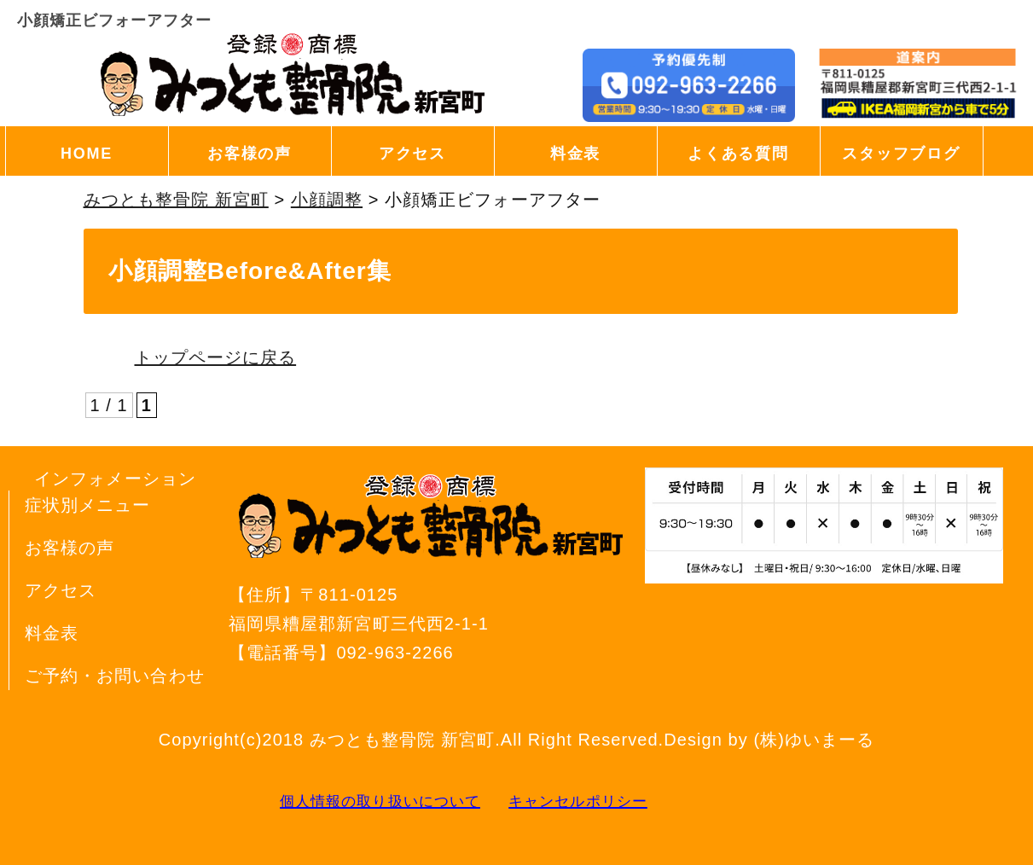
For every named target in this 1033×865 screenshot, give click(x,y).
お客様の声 (249, 153)
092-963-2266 (394, 652)
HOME (87, 153)
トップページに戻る (216, 357)
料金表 (575, 153)
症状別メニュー (87, 505)
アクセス (412, 153)
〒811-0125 (433, 611)
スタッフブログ (901, 153)
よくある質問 (738, 153)
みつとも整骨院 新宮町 (402, 739)
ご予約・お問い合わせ (115, 675)
